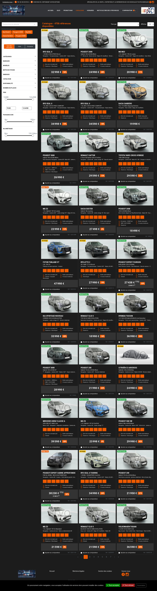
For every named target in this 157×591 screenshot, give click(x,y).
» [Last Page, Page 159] (118, 557)
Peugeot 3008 (21, 36)
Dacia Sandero (8, 36)
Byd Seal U (6, 32)
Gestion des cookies (105, 571)
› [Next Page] (114, 557)
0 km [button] (19, 46)
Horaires (90, 10)
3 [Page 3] (94, 557)
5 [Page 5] (102, 557)
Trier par (114, 24)
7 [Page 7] (110, 557)
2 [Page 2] (89, 557)
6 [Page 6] (106, 557)
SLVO (58, 10)
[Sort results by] (128, 24)
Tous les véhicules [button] (9, 46)
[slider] (6, 99)
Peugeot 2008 (18, 32)
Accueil (51, 10)
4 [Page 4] (98, 557)
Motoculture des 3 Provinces (108, 10)
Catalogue (80, 10)
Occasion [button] (30, 46)
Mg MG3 (28, 32)
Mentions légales (78, 571)
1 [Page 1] (85, 557)
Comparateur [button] (128, 10)
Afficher (143, 24)
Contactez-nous (8, 2)
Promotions (68, 10)
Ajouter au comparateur (52, 78)
